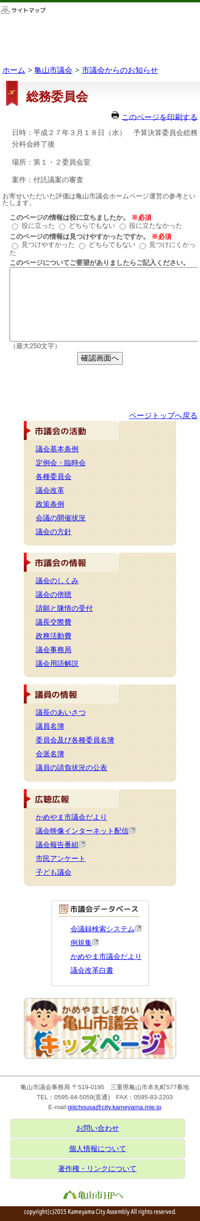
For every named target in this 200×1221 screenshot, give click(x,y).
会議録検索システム (106, 929)
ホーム (13, 70)
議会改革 (50, 490)
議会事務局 (53, 650)
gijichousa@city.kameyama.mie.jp (114, 1107)
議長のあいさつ (61, 712)
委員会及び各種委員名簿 (75, 740)
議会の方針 (53, 532)
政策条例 (50, 504)
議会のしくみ (57, 581)
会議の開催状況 (61, 518)
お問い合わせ (97, 1128)
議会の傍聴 (53, 594)
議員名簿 (50, 726)
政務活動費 (53, 636)
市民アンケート (61, 858)
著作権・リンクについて (97, 1168)
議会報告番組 (61, 845)
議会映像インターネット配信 (86, 831)
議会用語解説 (57, 663)
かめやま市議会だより (71, 817)
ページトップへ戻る (163, 415)
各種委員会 (53, 476)
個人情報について (97, 1149)
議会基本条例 (57, 449)
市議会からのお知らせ (120, 70)
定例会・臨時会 (61, 463)
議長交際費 (53, 622)
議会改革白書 (91, 970)
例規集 (84, 943)
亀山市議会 (53, 70)
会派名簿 (50, 754)
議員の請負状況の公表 (71, 768)
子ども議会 (53, 872)
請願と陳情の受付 (64, 608)
